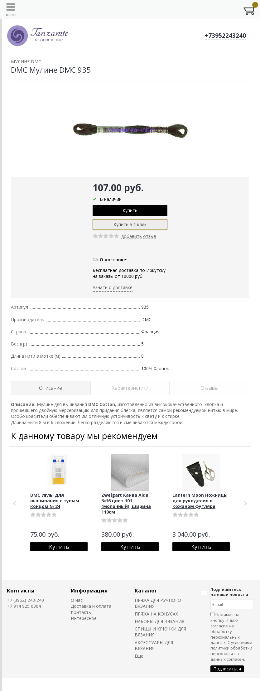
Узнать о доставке (112, 287)
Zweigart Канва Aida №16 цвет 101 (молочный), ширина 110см (126, 503)
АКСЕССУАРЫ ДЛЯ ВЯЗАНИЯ (154, 645)
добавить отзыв (138, 236)
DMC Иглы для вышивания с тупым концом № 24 (54, 500)
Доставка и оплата (91, 606)
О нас (77, 600)
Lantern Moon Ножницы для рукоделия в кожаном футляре (200, 500)
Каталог (146, 590)
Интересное (84, 618)
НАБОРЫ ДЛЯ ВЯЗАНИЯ (159, 621)
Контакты (21, 590)
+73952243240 (225, 35)
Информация (89, 590)
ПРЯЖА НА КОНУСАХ (156, 614)
